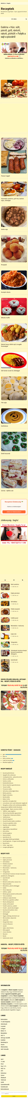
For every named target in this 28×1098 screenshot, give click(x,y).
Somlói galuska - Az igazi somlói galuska (14, 841)
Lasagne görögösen (8, 847)
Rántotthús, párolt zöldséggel (11, 886)
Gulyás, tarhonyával (8, 904)
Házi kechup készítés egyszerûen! (12, 813)
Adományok (4, 1024)
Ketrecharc (3, 1073)
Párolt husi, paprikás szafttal (10, 900)
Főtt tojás (4, 402)
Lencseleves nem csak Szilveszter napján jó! (15, 803)
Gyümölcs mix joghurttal (9, 801)
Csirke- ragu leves (7, 845)
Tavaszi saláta (6, 787)
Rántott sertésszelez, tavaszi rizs (12, 882)
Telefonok (3, 1080)
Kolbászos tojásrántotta (9, 898)
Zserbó (5, 926)
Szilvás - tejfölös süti (7, 491)
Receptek (7, 9)
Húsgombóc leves (8, 922)
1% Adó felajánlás (5, 1021)
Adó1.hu (3, 1068)
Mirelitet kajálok (8, 762)
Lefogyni (3, 1028)
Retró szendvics (15, 584)
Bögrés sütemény (7, 795)
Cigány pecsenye (15, 593)
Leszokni (3, 1026)
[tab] (5, 580)
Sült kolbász (14, 601)
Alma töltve (6, 831)
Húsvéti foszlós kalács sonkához (12, 821)
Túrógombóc (14, 642)
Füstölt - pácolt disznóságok (11, 908)
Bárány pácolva (7, 793)
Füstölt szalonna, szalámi (10, 906)
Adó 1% (3, 1035)
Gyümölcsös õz (7, 837)
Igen (12, 754)
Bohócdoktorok (5, 1089)
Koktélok (3, 1040)
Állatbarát (3, 1077)
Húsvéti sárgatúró (8, 819)
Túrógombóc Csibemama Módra (12, 815)
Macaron (5, 934)
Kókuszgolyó (6, 930)
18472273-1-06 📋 (14, 56)
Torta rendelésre (7, 896)
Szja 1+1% (3, 1066)
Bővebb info (6, 1093)
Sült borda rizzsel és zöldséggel (10, 371)
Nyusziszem (6, 843)
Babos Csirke (6, 799)
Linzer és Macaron (8, 924)
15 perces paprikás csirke (10, 823)
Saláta (4, 888)
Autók (2, 1082)
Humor (2, 1075)
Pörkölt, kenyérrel (15, 609)
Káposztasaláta (7, 884)
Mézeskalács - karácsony (17, 625)
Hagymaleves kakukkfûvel (10, 829)
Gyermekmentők (5, 1084)
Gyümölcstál (14, 660)
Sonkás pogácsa (7, 833)
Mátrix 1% (3, 1031)
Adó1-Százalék (4, 1049)
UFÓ (2, 1071)
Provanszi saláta (7, 789)
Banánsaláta (6, 797)
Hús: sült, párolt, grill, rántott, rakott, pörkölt (11, 30)
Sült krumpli (6, 912)
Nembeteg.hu (4, 1042)
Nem (5, 756)
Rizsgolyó (4, 265)
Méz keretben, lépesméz (9, 918)
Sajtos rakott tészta (8, 928)
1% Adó (3, 1061)
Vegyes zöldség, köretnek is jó (11, 916)
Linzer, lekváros (7, 932)
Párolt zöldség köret (8, 902)
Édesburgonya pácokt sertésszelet (12, 894)
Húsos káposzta (7, 890)
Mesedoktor (4, 1033)
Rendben (14, 1096)
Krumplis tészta (5, 292)
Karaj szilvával (6, 835)
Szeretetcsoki (4, 1087)
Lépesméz (5, 920)
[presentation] (5, 580)
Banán (4, 936)
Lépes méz (13, 634)
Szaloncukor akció (8, 938)
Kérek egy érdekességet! (14, 512)
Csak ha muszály (8, 760)
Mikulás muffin (5, 318)
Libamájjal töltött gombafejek (11, 839)
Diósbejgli (5, 914)
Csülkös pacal (14, 618)
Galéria (4, 27)
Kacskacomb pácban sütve (10, 910)
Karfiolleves (4, 426)
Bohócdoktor (4, 1019)
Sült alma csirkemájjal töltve (11, 791)
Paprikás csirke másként (9, 825)
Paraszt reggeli (5, 176)
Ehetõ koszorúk (5, 453)
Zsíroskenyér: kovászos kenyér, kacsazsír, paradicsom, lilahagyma (19, 652)
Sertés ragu (4, 229)
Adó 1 (2, 1059)
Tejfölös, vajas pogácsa (9, 811)
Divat (2, 1064)
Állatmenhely (4, 1047)
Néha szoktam (8, 758)
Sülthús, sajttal (7, 892)
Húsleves (5, 880)
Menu (14, 19)
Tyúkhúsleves (6, 817)
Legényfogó (6, 827)
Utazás (2, 1044)
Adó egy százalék (5, 1038)
